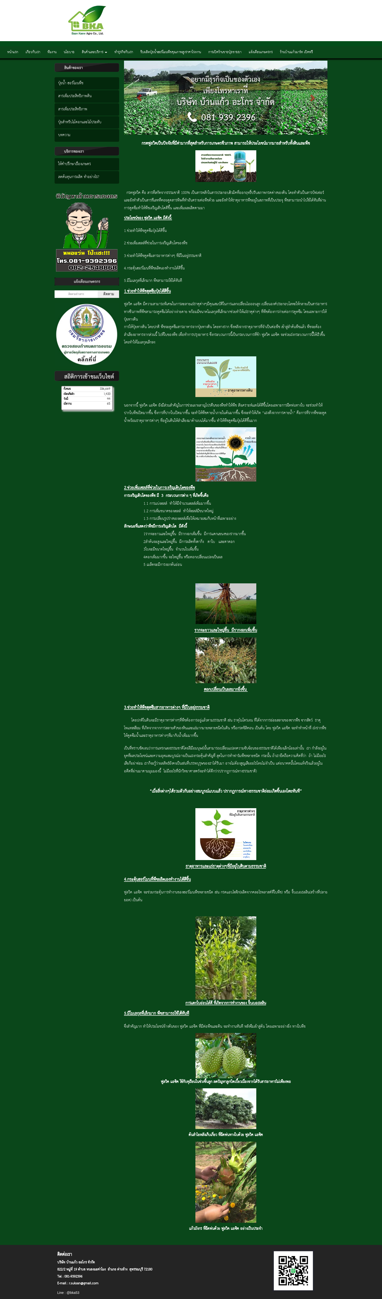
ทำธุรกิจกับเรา (124, 52)
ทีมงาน (52, 52)
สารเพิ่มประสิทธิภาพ (72, 109)
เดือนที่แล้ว (69, 394)
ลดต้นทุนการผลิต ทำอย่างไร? (78, 177)
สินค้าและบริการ (94, 52)
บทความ (64, 135)
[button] (139, 97)
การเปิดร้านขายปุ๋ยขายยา (224, 52)
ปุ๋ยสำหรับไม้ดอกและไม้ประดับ (79, 122)
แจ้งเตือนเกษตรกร (261, 52)
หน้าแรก (12, 52)
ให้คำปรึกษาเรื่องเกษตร (74, 164)
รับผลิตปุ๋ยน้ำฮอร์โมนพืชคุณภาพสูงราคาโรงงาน (170, 52)
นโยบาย (69, 52)
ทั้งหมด (67, 389)
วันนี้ (66, 399)
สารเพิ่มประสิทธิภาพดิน (75, 96)
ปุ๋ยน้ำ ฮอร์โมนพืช (70, 83)
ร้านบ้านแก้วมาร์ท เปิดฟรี (296, 52)
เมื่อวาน (67, 404)
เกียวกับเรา (33, 52)
